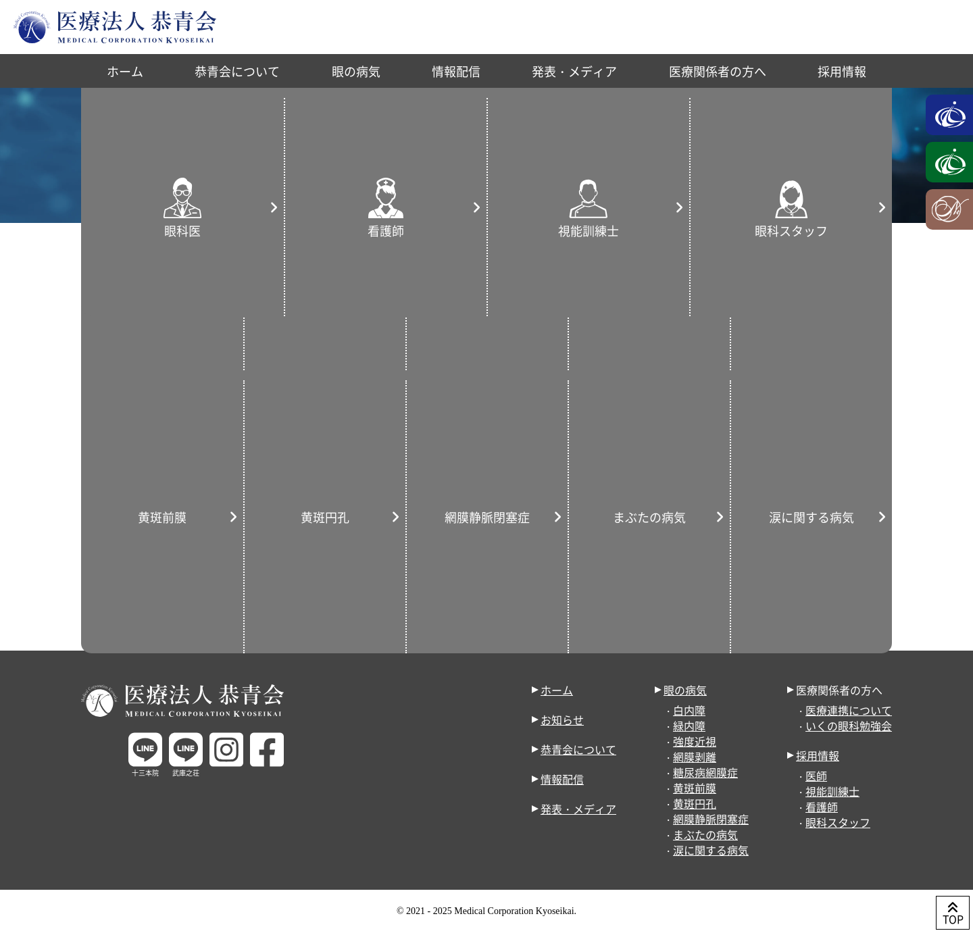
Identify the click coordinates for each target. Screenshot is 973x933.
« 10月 (762, 496)
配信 (513, 296)
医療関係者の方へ (717, 71)
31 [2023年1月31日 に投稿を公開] (773, 475)
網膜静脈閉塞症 (711, 819)
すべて (99, 277)
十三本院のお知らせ (330, 277)
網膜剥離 (694, 757)
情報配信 (456, 71)
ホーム (125, 71)
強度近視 (694, 741)
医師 (816, 775)
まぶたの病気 (705, 834)
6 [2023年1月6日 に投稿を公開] (824, 408)
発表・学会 (249, 296)
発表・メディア (574, 71)
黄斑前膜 (694, 788)
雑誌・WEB (339, 296)
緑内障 (689, 725)
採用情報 (842, 71)
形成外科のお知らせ (136, 296)
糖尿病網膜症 (705, 772)
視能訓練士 (832, 791)
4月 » (856, 496)
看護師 (821, 807)
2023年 (785, 229)
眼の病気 (356, 71)
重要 (158, 277)
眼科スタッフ (837, 822)
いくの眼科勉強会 (848, 725)
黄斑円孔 (694, 803)
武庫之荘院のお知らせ (474, 277)
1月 (839, 229)
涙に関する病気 (711, 850)
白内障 (689, 710)
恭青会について (237, 71)
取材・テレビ (435, 296)
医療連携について (848, 710)
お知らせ (721, 229)
